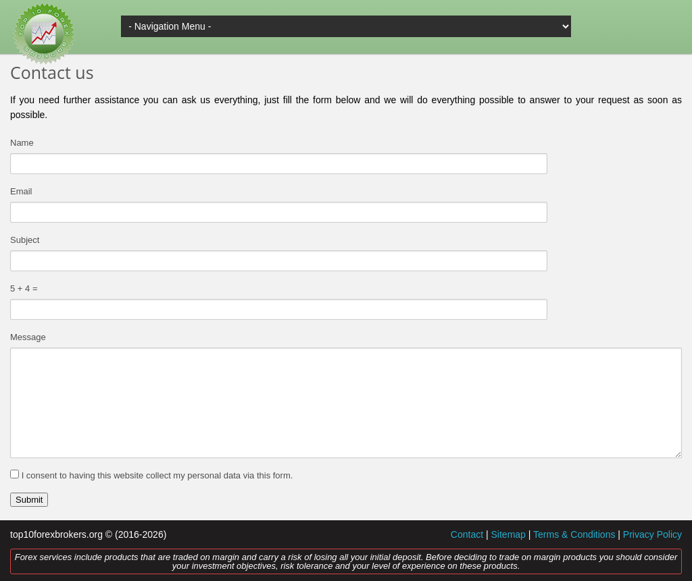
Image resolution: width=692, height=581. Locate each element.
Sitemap (508, 534)
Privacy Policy (652, 534)
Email (21, 191)
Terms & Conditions (574, 534)
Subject (24, 240)
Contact (467, 534)
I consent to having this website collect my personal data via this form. (157, 475)
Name (22, 143)
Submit (29, 500)
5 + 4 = (23, 288)
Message (28, 337)
